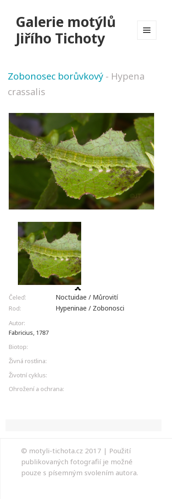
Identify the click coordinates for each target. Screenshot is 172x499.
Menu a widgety (147, 39)
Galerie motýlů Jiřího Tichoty (66, 30)
